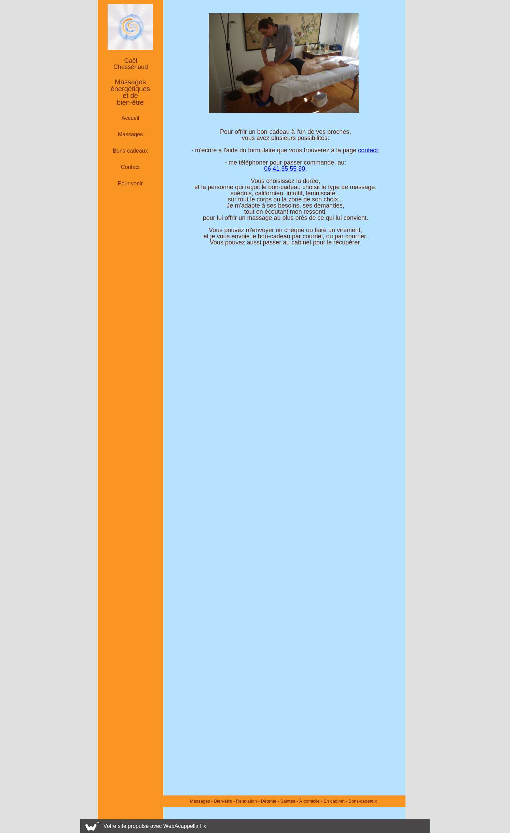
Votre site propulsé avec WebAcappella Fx (155, 826)
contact (368, 150)
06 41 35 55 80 (284, 168)
